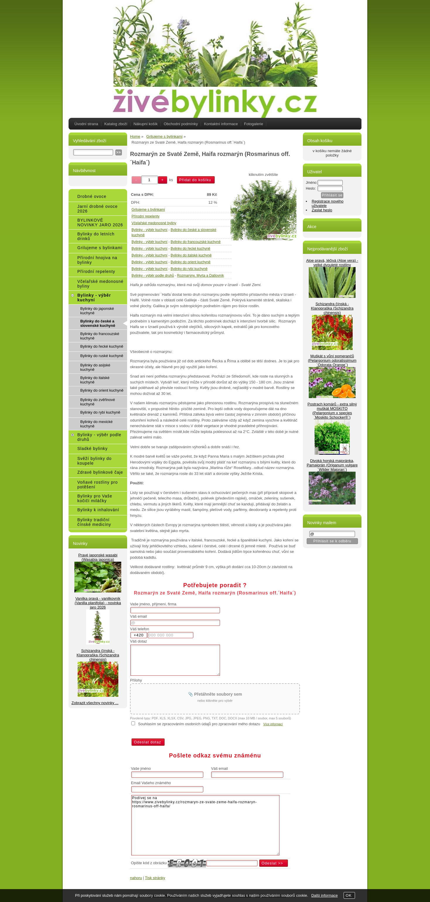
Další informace (324, 895)
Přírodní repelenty (145, 216)
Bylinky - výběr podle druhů (153, 276)
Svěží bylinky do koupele (94, 461)
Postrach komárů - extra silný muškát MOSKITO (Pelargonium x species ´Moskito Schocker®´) (332, 410)
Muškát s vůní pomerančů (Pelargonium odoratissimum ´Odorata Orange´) (332, 360)
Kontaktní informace (221, 124)
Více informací (273, 724)
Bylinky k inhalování (98, 509)
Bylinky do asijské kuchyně (95, 367)
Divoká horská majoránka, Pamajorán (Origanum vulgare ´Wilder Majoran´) (332, 465)
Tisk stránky (155, 878)
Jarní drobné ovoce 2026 (97, 208)
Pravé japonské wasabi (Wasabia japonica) (97, 557)
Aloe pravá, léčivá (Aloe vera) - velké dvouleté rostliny (332, 262)
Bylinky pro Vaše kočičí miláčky (94, 498)
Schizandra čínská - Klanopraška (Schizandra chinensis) (97, 655)
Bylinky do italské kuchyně (190, 255)
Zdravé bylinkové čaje (100, 472)
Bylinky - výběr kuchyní (150, 230)
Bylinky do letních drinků (96, 236)
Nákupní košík (146, 124)
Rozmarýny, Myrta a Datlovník (200, 276)
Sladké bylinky (92, 448)
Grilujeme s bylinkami (148, 210)
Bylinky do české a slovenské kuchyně (97, 323)
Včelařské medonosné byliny (154, 223)
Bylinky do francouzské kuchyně (195, 242)
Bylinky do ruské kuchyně (101, 356)
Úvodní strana (86, 124)
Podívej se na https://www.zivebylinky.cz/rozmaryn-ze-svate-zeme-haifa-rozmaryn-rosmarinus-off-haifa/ (205, 825)
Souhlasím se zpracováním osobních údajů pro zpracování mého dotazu (199, 724)
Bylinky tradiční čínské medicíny (94, 522)
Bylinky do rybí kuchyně (188, 269)
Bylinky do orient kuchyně (190, 262)
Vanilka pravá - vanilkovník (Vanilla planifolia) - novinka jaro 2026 (98, 602)
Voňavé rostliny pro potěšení (97, 484)
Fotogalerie (253, 124)
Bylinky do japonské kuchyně (97, 310)
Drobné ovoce (91, 196)
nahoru (136, 878)
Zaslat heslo (322, 210)
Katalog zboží (115, 124)
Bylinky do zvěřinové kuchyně (97, 402)
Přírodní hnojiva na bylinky (97, 260)
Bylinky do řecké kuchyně (190, 249)
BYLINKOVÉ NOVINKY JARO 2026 (100, 222)
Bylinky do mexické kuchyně (96, 423)
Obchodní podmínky (181, 124)
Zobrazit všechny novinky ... (94, 703)
